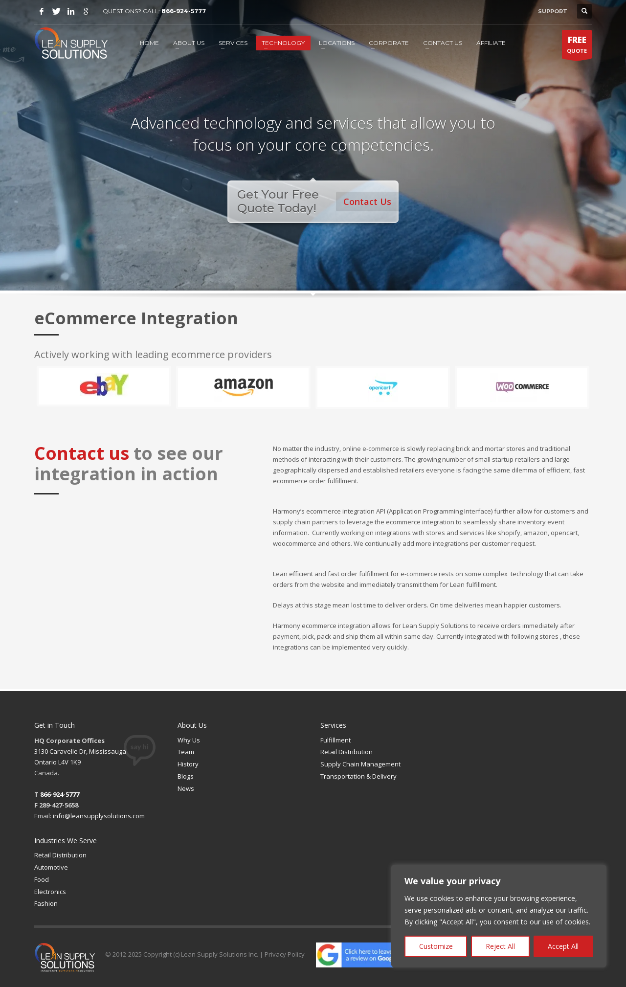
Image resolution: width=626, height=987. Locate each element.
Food (41, 879)
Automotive (51, 867)
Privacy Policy (285, 954)
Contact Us (367, 201)
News (186, 788)
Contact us (81, 453)
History (188, 764)
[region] (498, 916)
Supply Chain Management (360, 764)
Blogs (186, 776)
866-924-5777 (183, 11)
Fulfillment (335, 740)
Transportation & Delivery (358, 776)
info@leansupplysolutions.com (99, 815)
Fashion (46, 903)
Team (186, 751)
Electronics (50, 891)
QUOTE (577, 46)
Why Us (189, 740)
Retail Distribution (346, 751)
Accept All (563, 946)
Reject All (500, 946)
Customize (436, 946)
